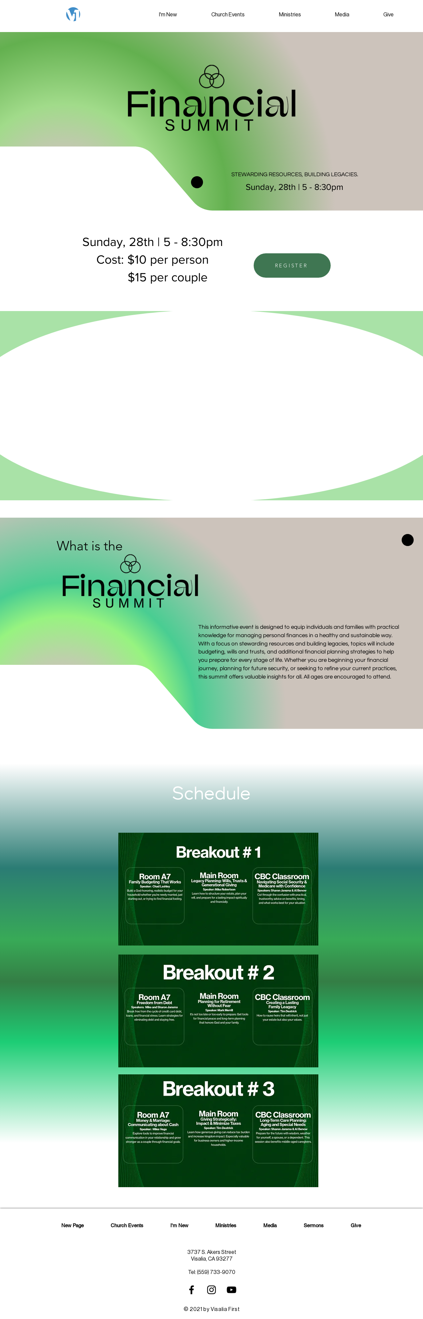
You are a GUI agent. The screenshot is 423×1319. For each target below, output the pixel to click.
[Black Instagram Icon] (211, 1290)
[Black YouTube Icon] (231, 1290)
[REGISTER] (292, 265)
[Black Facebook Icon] (191, 1290)
